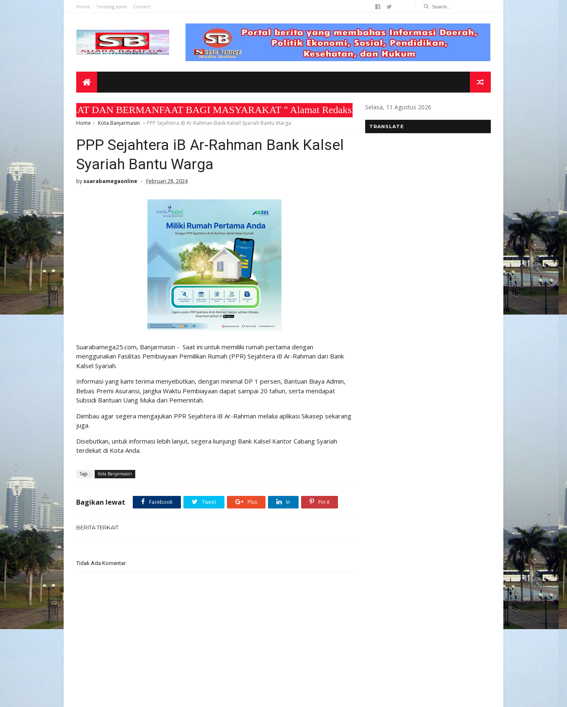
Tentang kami (111, 6)
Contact (141, 6)
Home (83, 6)
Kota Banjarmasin (119, 122)
